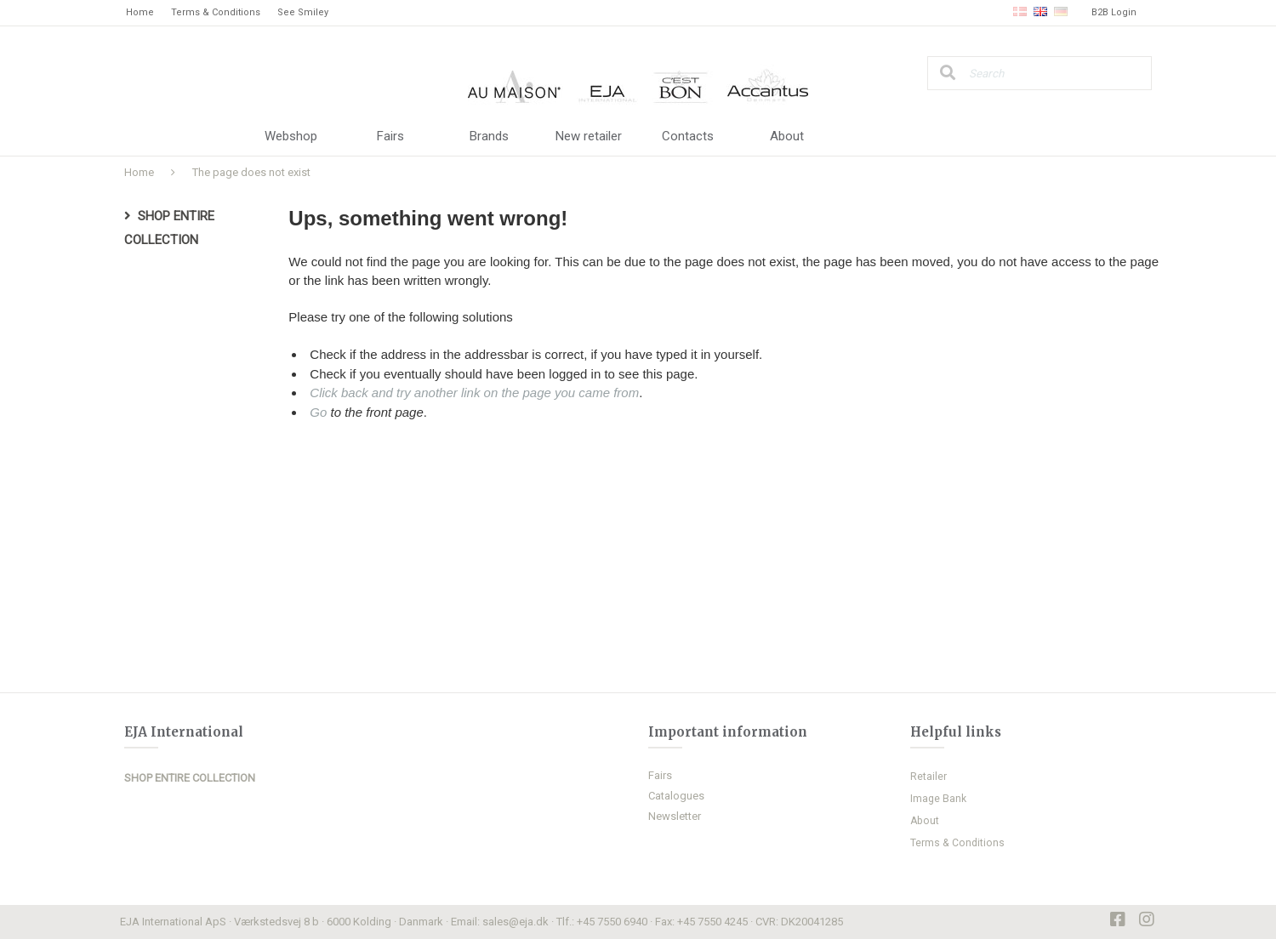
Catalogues (676, 795)
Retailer (928, 776)
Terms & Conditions (215, 12)
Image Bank (938, 799)
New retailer (588, 136)
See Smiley (302, 12)
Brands (489, 136)
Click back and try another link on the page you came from (474, 392)
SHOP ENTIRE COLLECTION (189, 777)
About (787, 136)
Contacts (688, 136)
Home (140, 12)
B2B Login (1113, 12)
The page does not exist (251, 172)
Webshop (291, 136)
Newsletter (674, 816)
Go (318, 412)
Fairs (390, 136)
